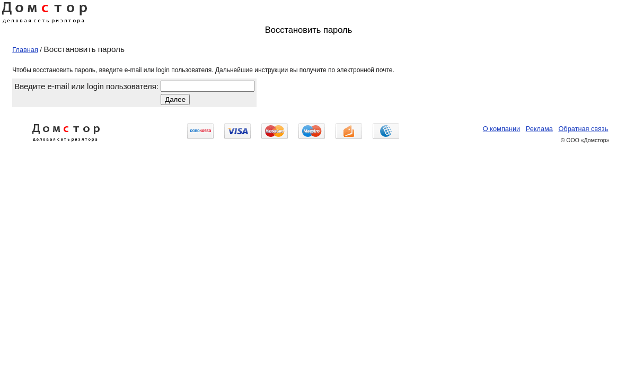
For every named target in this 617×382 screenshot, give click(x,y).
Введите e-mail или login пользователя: (86, 86)
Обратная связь (583, 129)
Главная (25, 50)
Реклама (539, 129)
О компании (501, 129)
